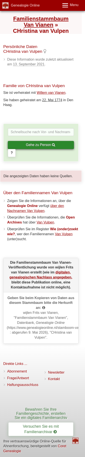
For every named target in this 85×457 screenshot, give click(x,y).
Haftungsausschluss (22, 385)
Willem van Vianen (51, 92)
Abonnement (17, 371)
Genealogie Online (25, 5)
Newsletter (56, 372)
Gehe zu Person (40, 145)
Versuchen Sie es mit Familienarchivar (41, 429)
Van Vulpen (45, 222)
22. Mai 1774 (52, 100)
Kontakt (54, 379)
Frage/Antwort (18, 378)
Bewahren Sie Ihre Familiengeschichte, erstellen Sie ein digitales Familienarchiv (41, 413)
